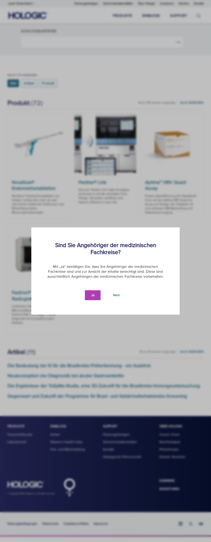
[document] (105, 271)
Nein (116, 295)
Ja (92, 295)
